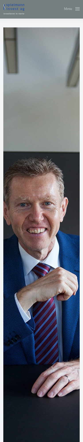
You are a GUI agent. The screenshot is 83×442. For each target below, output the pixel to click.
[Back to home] (13, 9)
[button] (72, 9)
